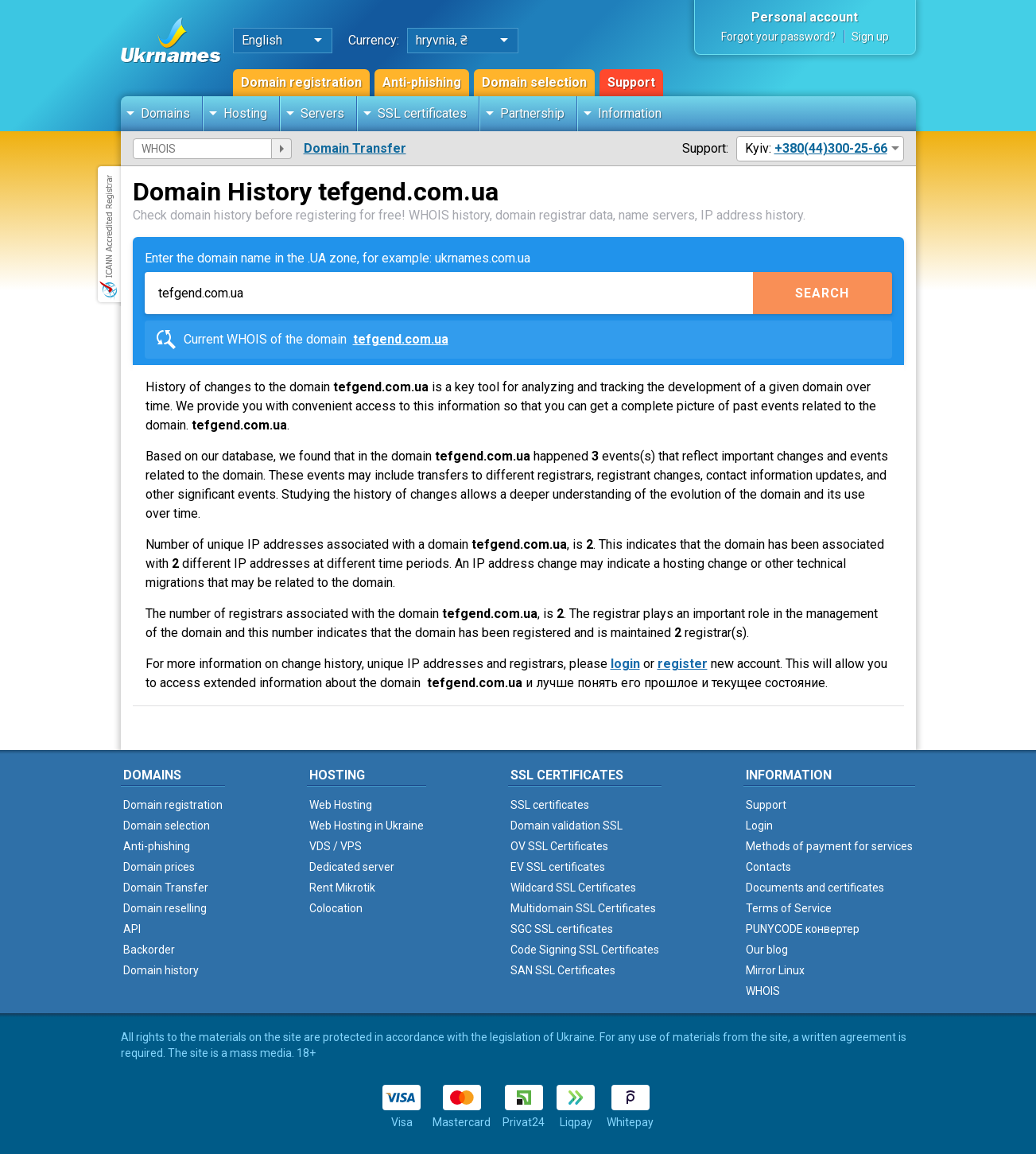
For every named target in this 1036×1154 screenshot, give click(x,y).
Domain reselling (165, 908)
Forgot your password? (778, 36)
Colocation (336, 908)
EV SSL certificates (557, 867)
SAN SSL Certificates (562, 970)
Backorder (149, 949)
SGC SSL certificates (561, 929)
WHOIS (763, 991)
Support (631, 82)
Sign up (870, 36)
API (132, 929)
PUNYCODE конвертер (802, 929)
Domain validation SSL (566, 825)
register (683, 663)
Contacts (768, 867)
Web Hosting (340, 804)
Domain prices (159, 867)
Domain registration (301, 82)
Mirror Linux (775, 970)
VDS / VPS (335, 846)
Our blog (767, 949)
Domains (165, 113)
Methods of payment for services (829, 846)
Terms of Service (789, 908)
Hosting (245, 113)
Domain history (161, 970)
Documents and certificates (815, 887)
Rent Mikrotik (342, 887)
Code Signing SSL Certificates (584, 949)
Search (822, 293)
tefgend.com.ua (400, 339)
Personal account (804, 17)
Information (630, 113)
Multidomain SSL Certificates (583, 908)
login (625, 663)
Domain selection (534, 82)
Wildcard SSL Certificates (573, 887)
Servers (322, 113)
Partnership (532, 113)
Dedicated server (351, 867)
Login (759, 825)
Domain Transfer (355, 148)
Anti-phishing (421, 82)
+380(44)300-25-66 (830, 148)
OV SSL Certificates (559, 846)
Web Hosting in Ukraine (366, 825)
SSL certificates (422, 113)
